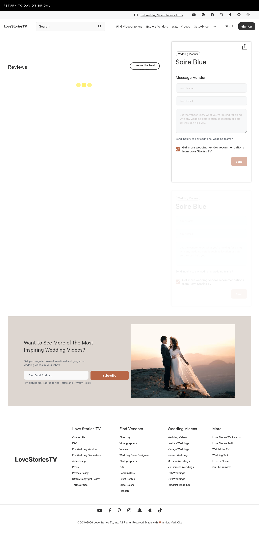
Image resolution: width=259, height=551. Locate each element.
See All (145, 171)
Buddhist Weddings (179, 504)
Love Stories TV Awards (226, 457)
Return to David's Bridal (27, 5)
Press (75, 487)
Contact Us (78, 457)
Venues (123, 469)
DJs (121, 487)
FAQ (74, 463)
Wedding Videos (177, 457)
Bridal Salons (126, 504)
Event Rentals (127, 498)
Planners (124, 510)
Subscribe (109, 395)
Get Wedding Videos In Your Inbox (160, 15)
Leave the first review (145, 151)
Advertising (79, 481)
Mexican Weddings (179, 481)
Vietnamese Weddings (181, 487)
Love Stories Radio (223, 463)
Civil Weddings (176, 498)
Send (239, 188)
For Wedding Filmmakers (86, 475)
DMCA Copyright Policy (86, 498)
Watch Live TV (220, 469)
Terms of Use (80, 504)
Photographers (128, 481)
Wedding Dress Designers (134, 475)
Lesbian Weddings (178, 463)
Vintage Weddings (178, 469)
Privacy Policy (82, 402)
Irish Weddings (176, 493)
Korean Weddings (178, 475)
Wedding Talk (220, 475)
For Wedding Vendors (84, 469)
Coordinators (127, 493)
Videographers (128, 463)
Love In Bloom (220, 481)
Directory (124, 457)
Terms (64, 402)
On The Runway (221, 487)
